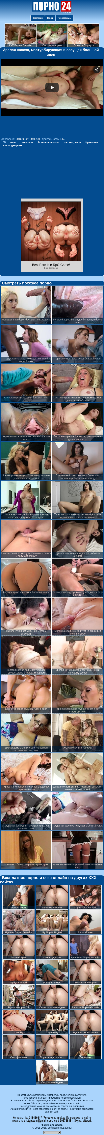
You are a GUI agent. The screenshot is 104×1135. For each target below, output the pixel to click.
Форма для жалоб (52, 1125)
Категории (38, 18)
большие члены (48, 142)
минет (14, 142)
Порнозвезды (64, 18)
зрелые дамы (72, 142)
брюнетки (92, 142)
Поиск (50, 18)
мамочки (27, 142)
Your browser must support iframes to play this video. (52, 97)
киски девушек (12, 145)
